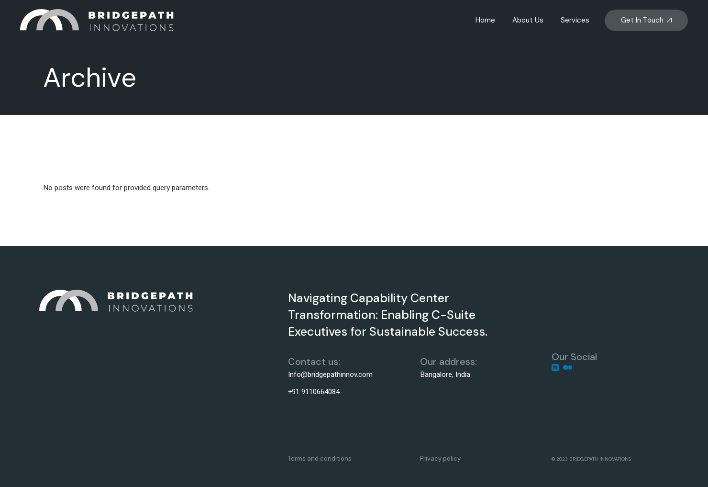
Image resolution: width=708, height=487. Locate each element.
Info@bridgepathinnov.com (330, 374)
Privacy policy (440, 458)
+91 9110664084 (314, 391)
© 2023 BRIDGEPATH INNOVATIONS (591, 459)
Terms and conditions (320, 458)
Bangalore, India (445, 374)
